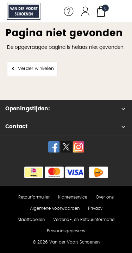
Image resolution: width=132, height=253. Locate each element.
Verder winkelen (36, 68)
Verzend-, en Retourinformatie (83, 220)
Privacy (95, 208)
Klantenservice (72, 197)
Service (68, 11)
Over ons (105, 197)
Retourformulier (34, 197)
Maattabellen (31, 220)
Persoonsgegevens (66, 231)
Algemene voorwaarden (55, 208)
